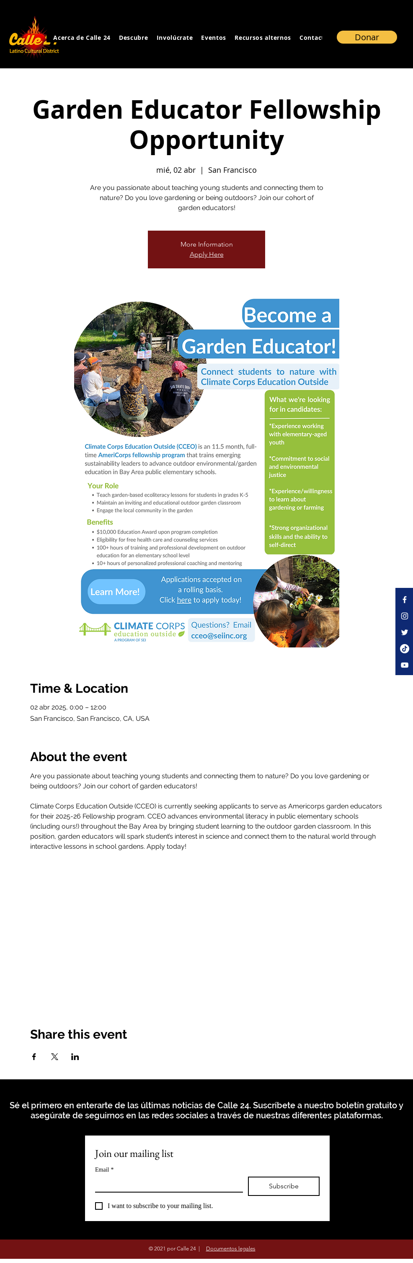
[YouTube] (404, 665)
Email (104, 1169)
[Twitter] (404, 632)
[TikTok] (404, 648)
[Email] (166, 1184)
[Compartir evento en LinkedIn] (75, 1056)
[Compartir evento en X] (55, 1056)
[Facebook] (404, 599)
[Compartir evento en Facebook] (34, 1056)
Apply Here (207, 254)
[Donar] (367, 37)
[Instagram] (404, 616)
